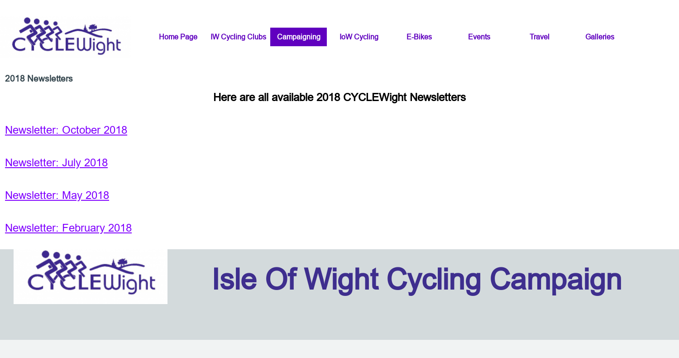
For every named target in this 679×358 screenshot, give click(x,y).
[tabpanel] (339, 163)
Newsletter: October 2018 (66, 130)
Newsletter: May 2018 (57, 195)
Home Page (178, 37)
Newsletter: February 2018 (68, 228)
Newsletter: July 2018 (56, 163)
